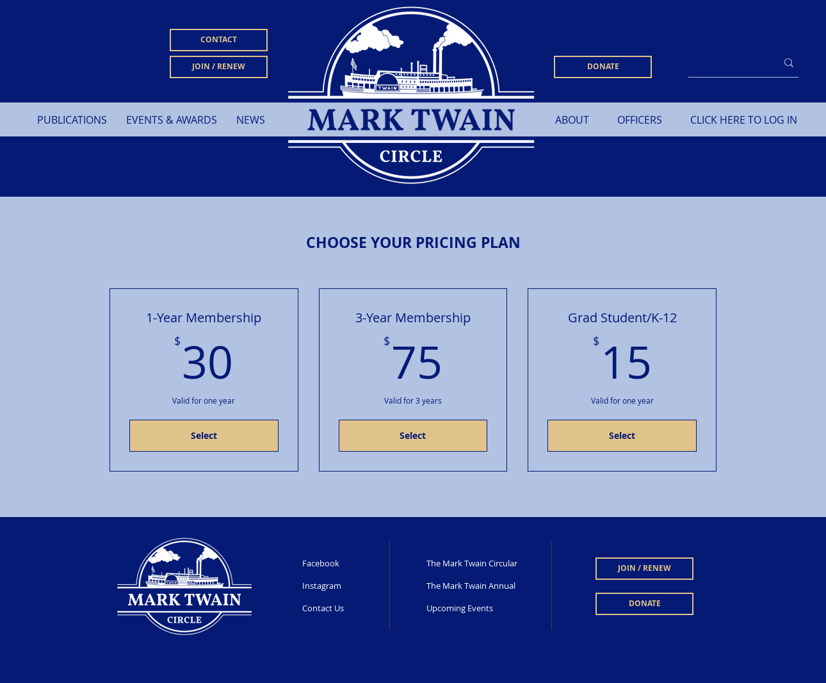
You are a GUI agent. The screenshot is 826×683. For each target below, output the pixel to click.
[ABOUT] (572, 119)
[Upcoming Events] (482, 608)
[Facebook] (344, 563)
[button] (72, 120)
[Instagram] (344, 585)
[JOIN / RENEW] (219, 67)
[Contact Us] (344, 608)
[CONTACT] (219, 40)
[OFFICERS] (639, 119)
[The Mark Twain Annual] (478, 585)
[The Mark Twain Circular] (473, 563)
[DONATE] (603, 67)
